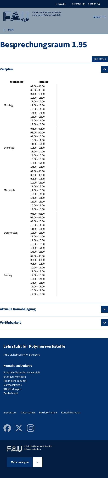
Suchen (94, 4)
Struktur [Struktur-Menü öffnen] (78, 4)
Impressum (9, 412)
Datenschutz (28, 412)
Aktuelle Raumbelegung (18, 309)
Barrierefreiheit (48, 412)
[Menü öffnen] (99, 17)
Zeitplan (6, 69)
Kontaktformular (71, 412)
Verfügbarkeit (10, 322)
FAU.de (60, 4)
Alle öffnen (100, 59)
